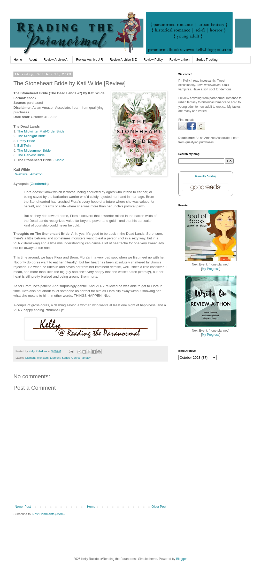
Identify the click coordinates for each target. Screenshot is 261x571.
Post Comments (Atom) (48, 514)
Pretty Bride (26, 141)
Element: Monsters (37, 357)
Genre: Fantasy (80, 357)
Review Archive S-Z (123, 59)
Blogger (181, 559)
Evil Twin (24, 145)
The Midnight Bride (31, 136)
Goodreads (39, 184)
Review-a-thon (179, 59)
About (33, 59)
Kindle (59, 160)
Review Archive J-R (89, 59)
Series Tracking (207, 59)
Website (21, 174)
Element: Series (60, 357)
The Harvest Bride (30, 155)
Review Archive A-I (56, 59)
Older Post (158, 507)
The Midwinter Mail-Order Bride (40, 131)
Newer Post (23, 507)
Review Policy (153, 59)
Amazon (36, 174)
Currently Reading (205, 176)
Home (18, 59)
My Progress (210, 269)
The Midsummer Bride (34, 150)
